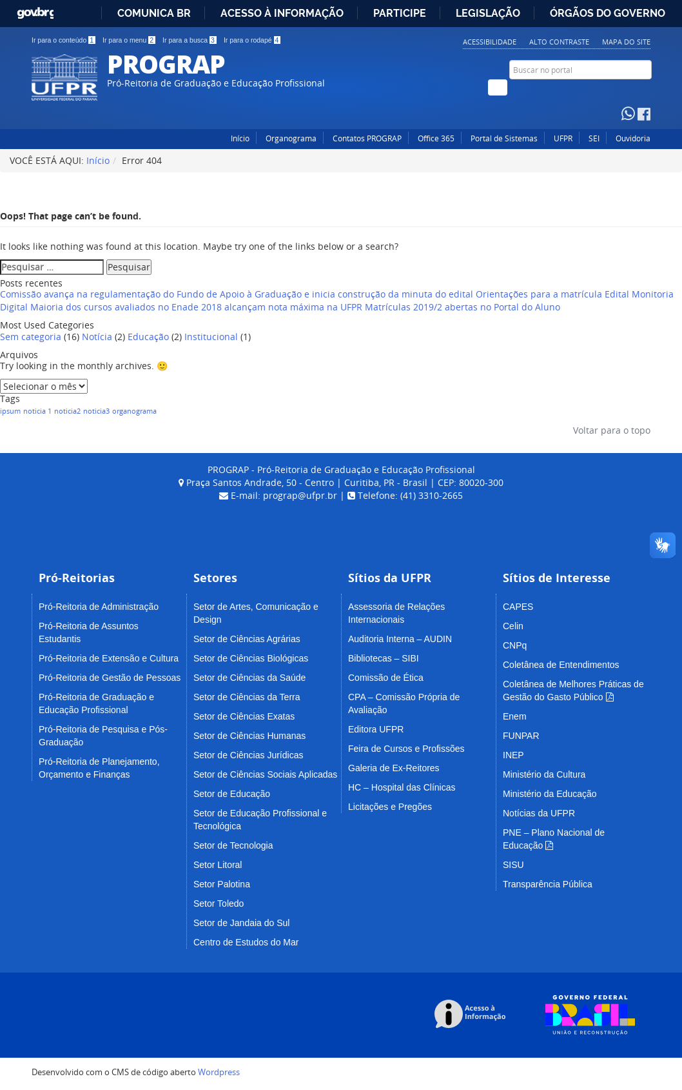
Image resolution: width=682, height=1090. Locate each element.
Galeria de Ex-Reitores (394, 768)
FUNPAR (521, 736)
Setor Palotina (221, 884)
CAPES (518, 606)
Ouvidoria (633, 138)
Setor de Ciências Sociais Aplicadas (265, 774)
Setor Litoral (217, 865)
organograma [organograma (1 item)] (134, 411)
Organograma (291, 138)
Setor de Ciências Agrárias (246, 639)
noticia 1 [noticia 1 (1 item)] (37, 411)
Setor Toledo (218, 903)
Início (240, 138)
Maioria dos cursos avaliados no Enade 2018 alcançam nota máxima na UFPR (196, 307)
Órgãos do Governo (607, 13)
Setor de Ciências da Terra (246, 697)
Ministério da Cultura (544, 774)
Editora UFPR (376, 729)
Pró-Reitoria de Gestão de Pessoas (109, 677)
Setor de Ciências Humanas (249, 736)
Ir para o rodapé (252, 40)
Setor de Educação (231, 794)
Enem (515, 716)
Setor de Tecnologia (233, 845)
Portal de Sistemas (504, 138)
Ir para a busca (189, 40)
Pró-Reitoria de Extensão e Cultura (109, 658)
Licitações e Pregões (390, 807)
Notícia (97, 336)
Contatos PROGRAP (367, 138)
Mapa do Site (626, 41)
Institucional (211, 336)
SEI (594, 138)
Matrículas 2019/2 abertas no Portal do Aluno (462, 307)
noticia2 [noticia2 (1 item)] (67, 411)
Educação (148, 336)
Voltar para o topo (610, 430)
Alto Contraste (559, 41)
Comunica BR (154, 13)
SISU (513, 865)
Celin (513, 626)
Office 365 (436, 138)
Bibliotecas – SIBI (383, 658)
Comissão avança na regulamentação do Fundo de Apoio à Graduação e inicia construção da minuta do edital (236, 294)
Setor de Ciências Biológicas (250, 658)
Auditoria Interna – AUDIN (400, 639)
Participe (399, 13)
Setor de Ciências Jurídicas (248, 755)
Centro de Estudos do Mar (245, 942)
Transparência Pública (547, 884)
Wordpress (219, 1072)
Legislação (488, 13)
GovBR (35, 10)
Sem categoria (30, 336)
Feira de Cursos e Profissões (406, 748)
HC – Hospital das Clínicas (402, 787)
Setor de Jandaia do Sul (241, 923)
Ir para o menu (128, 40)
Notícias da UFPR (539, 813)
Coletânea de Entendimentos (561, 665)
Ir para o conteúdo (63, 40)
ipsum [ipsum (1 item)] (10, 411)
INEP (513, 755)
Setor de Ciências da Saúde (249, 677)
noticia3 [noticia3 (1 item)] (96, 411)
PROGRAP (166, 63)
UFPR (563, 138)
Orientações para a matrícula (539, 294)
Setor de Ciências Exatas (244, 716)
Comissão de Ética (386, 677)
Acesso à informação (282, 13)
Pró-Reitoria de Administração (99, 606)
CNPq (515, 645)
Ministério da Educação (550, 794)
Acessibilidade (489, 41)
